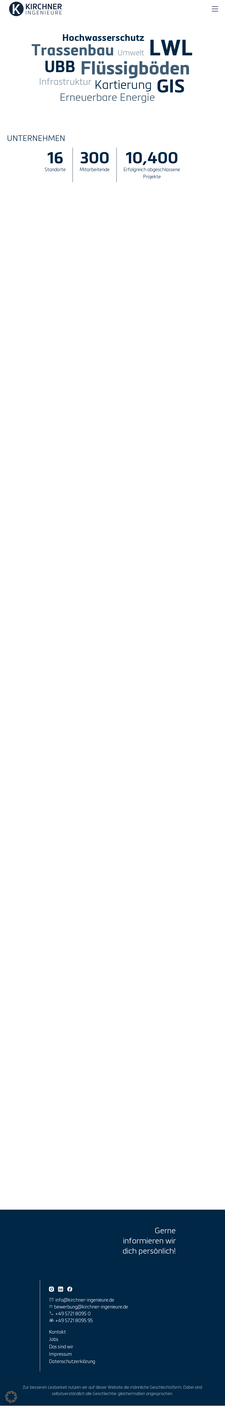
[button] (11, 1397)
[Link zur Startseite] (36, 9)
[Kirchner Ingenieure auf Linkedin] (60, 1289)
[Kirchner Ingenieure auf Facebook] (69, 1289)
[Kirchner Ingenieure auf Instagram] (51, 1289)
